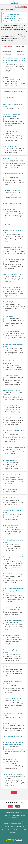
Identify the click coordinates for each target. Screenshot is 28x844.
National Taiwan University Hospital (14, 447)
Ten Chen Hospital (8, 667)
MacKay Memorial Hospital (11, 390)
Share (22, 7)
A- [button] (16, 7)
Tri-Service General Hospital (12, 698)
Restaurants (20, 51)
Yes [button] (11, 806)
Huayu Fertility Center (10, 302)
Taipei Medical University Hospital (13, 574)
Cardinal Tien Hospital (10, 131)
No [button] (17, 806)
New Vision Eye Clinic (10, 460)
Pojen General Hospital (10, 489)
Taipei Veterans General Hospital (13, 620)
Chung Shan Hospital (9, 209)
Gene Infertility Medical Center (12, 274)
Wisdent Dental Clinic (9, 759)
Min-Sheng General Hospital (12, 418)
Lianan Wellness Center (10, 376)
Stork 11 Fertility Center (10, 525)
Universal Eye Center (9, 724)
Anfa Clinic (6, 77)
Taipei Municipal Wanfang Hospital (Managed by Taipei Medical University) (14, 591)
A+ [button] (19, 7)
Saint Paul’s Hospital (9, 498)
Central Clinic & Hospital (10, 159)
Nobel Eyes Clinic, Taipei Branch (13, 475)
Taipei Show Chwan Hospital (12, 608)
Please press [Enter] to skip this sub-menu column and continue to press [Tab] (13, 7)
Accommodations (7, 51)
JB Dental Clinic (8, 316)
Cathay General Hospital (10, 146)
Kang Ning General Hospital (11, 331)
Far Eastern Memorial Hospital (12, 247)
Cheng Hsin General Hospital (12, 190)
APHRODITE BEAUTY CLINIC (12, 92)
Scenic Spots (20, 46)
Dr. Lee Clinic (7, 224)
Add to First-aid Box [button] (25, 7)
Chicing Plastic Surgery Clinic (12, 203)
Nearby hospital (8, 46)
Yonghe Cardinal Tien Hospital (12, 774)
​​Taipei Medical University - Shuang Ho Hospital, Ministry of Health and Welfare (14, 60)
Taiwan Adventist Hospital (11, 635)
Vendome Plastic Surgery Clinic (13, 736)
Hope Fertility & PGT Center (12, 287)
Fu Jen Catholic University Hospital (14, 259)
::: (1, 810)
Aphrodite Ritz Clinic (9, 98)
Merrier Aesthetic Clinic (10, 405)
